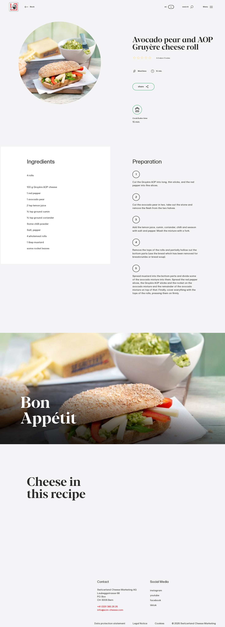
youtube (154, 595)
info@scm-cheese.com (110, 610)
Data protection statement (109, 623)
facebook (155, 600)
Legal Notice (140, 623)
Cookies (159, 623)
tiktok (153, 605)
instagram (156, 590)
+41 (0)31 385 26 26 (107, 606)
